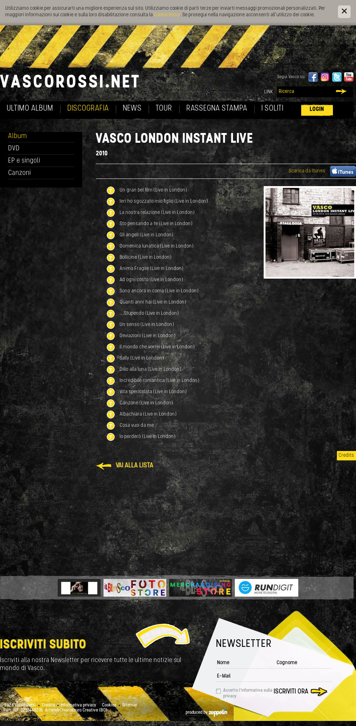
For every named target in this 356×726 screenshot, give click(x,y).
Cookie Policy (167, 15)
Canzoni (19, 173)
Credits (346, 455)
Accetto (247, 693)
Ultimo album (30, 108)
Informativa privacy (78, 705)
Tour (164, 108)
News (132, 108)
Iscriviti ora (291, 691)
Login (317, 109)
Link (268, 92)
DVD (14, 148)
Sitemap (129, 705)
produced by (206, 712)
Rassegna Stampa (216, 108)
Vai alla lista (134, 465)
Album (17, 136)
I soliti (272, 108)
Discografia (88, 108)
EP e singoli (24, 161)
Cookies (109, 705)
